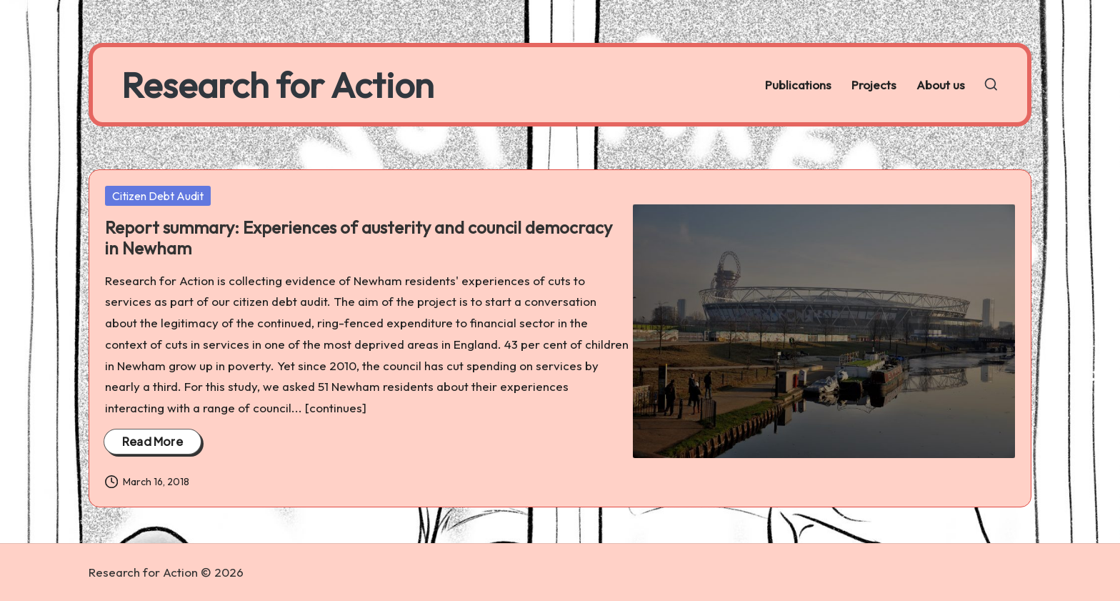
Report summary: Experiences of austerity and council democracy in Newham (358, 238)
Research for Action (277, 84)
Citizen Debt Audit (158, 196)
